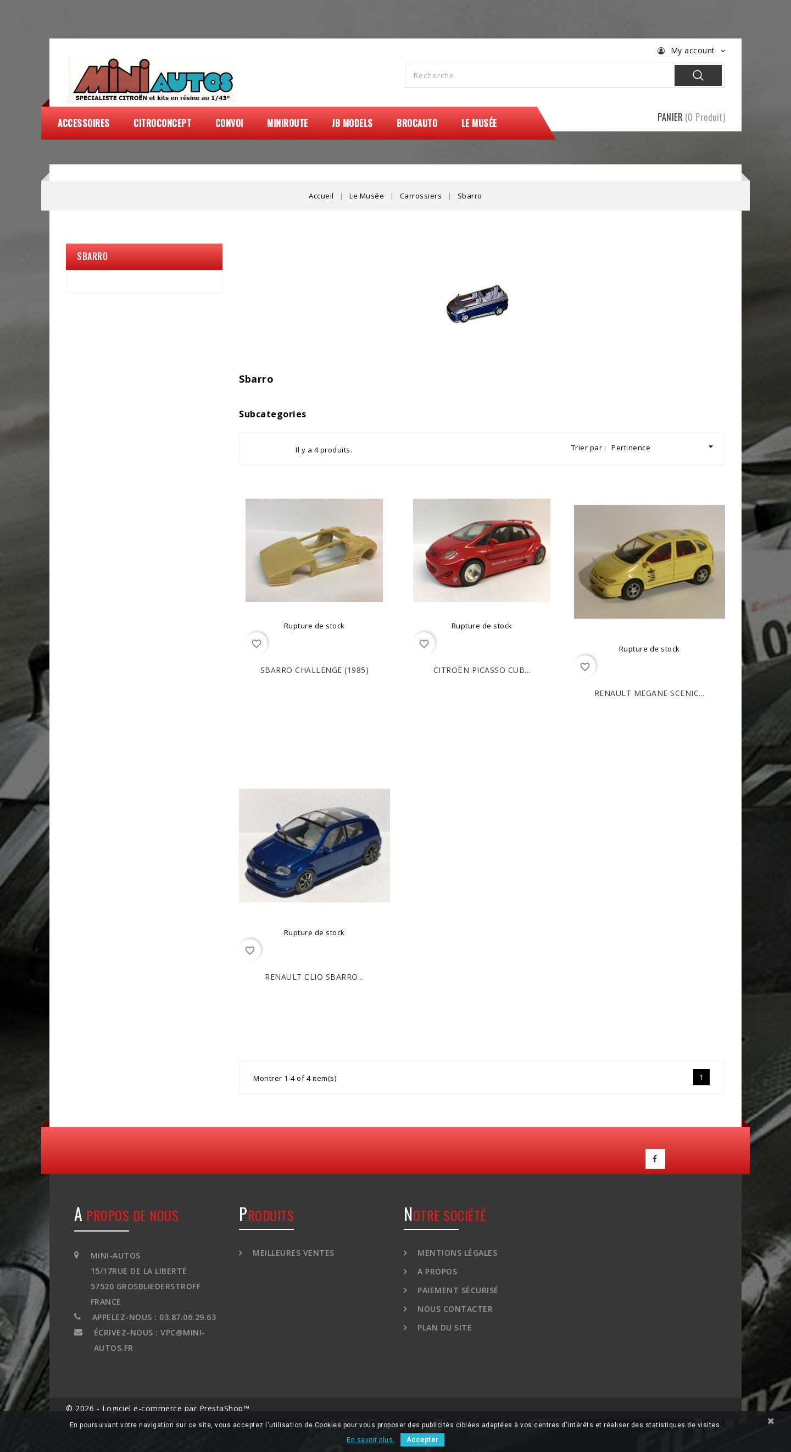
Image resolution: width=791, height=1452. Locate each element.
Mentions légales (456, 1252)
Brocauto (417, 123)
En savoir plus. (371, 1440)
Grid (257, 448)
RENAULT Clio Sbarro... (314, 976)
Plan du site (443, 1327)
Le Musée (479, 123)
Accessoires (84, 123)
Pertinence (663, 446)
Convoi (229, 123)
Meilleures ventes (292, 1252)
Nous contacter (454, 1309)
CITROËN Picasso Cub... (482, 670)
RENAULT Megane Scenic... (649, 693)
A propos (436, 1271)
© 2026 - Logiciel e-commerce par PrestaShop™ (157, 1408)
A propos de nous (126, 1215)
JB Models (352, 123)
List (277, 448)
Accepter (422, 1440)
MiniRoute (287, 123)
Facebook (655, 1159)
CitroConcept (162, 123)
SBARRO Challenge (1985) (314, 670)
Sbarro (92, 256)
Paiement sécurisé (457, 1290)
